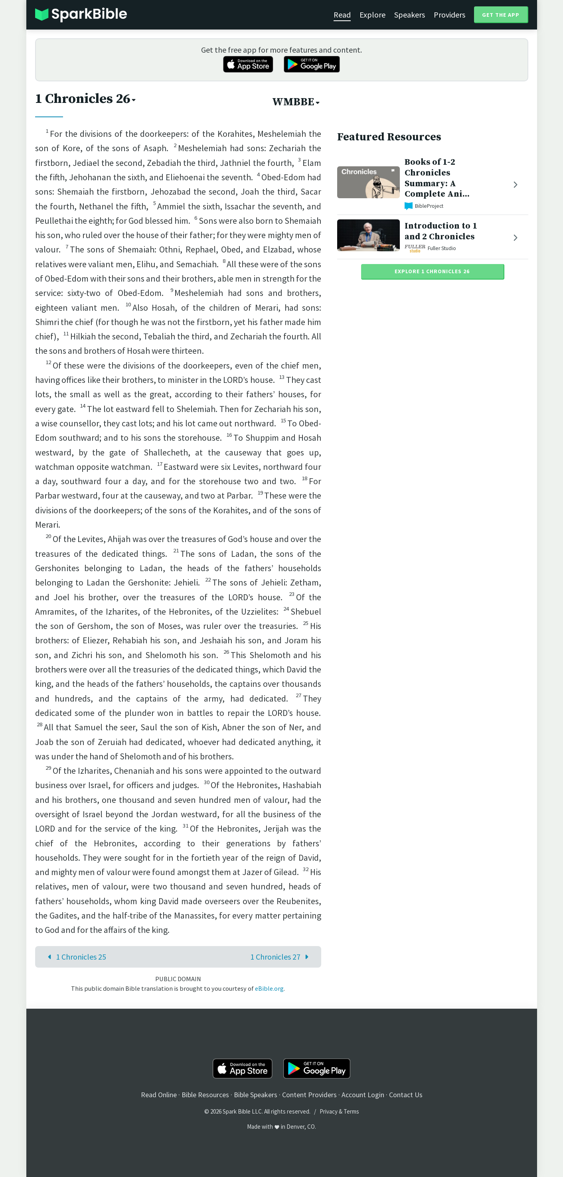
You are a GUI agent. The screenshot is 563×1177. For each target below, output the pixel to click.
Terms (351, 1111)
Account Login (363, 1094)
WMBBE (296, 102)
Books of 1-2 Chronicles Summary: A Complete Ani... (437, 178)
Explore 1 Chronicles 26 (432, 271)
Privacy (329, 1111)
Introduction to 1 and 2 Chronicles (441, 231)
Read (342, 15)
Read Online (159, 1094)
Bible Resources (205, 1094)
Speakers (409, 15)
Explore (372, 15)
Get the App (501, 14)
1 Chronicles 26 (86, 99)
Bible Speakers (255, 1094)
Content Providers (309, 1094)
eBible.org (269, 988)
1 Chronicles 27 (281, 957)
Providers (449, 15)
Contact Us (406, 1094)
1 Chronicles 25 (75, 957)
